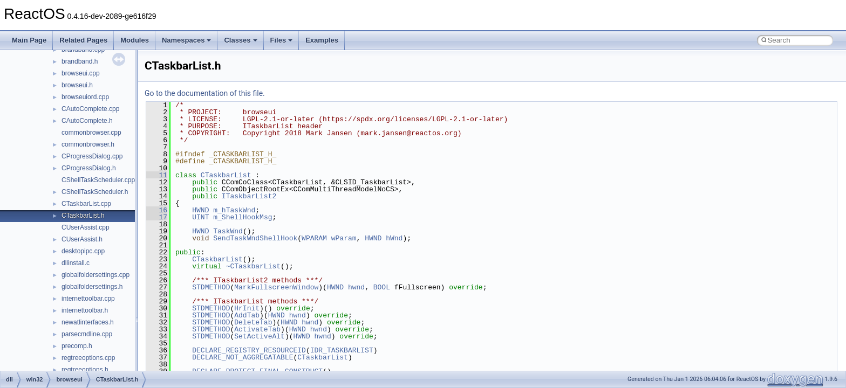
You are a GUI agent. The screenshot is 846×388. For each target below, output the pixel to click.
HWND (200, 210)
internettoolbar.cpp (88, 298)
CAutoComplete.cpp (90, 109)
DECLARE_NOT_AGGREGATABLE (242, 357)
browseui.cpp (81, 73)
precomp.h (77, 346)
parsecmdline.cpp (87, 334)
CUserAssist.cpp (86, 227)
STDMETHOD (211, 287)
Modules (134, 40)
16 (156, 210)
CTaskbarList (226, 175)
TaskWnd (228, 231)
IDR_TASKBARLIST (341, 350)
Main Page (29, 40)
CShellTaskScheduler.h (95, 192)
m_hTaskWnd (234, 210)
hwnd (356, 287)
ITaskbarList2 (249, 196)
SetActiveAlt (259, 336)
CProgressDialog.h (89, 168)
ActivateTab (257, 329)
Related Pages (83, 40)
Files (281, 40)
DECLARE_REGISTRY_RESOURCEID (249, 350)
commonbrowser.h (88, 144)
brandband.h (80, 61)
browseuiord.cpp (85, 97)
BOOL (381, 287)
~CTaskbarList (253, 266)
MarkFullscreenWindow (276, 287)
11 (156, 175)
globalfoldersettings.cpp (95, 275)
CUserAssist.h (82, 239)
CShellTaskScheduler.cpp (98, 180)
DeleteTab (253, 322)
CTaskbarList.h (83, 215)
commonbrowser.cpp (91, 132)
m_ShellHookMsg (242, 217)
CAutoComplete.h (87, 120)
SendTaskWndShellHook (255, 238)
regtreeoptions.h (85, 369)
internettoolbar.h (85, 310)
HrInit (247, 308)
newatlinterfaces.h (88, 322)
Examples (321, 40)
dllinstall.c (76, 263)
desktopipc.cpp (83, 251)
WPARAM (314, 238)
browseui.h (77, 85)
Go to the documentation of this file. (205, 93)
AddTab (247, 315)
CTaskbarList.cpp (86, 203)
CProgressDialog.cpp (92, 156)
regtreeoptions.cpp (88, 358)
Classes (240, 40)
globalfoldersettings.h (92, 286)
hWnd (394, 238)
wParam (344, 238)
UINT (200, 217)
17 (156, 217)
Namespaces (187, 40)
